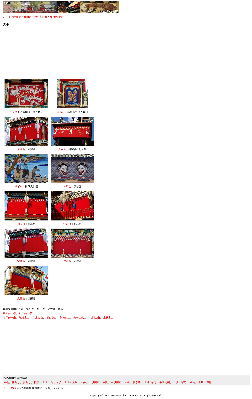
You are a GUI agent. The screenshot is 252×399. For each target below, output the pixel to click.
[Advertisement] (100, 52)
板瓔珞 (137, 382)
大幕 (127, 382)
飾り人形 (56, 382)
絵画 (192, 382)
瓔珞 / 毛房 (150, 382)
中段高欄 (164, 382)
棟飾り (16, 382)
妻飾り (27, 382)
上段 (45, 382)
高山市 (28, 16)
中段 (105, 382)
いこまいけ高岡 (12, 16)
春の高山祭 (9, 313)
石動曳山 (51, 317)
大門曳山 (95, 317)
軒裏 (36, 382)
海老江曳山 (79, 317)
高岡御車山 (9, 317)
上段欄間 (94, 382)
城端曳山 (24, 317)
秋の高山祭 (40, 16)
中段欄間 (116, 382)
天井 (83, 382)
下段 (175, 382)
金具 (200, 382)
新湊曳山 (65, 317)
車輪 (209, 382)
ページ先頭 (9, 388)
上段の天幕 (70, 382)
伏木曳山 (38, 317)
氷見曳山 (108, 317)
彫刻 (184, 382)
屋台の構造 (56, 16)
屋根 (6, 382)
